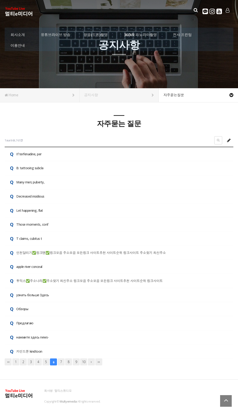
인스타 (212, 11)
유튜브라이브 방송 (55, 33)
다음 (91, 361)
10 (84, 362)
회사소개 (17, 33)
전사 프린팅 (182, 33)
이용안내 (17, 44)
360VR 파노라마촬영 (140, 33)
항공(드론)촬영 (96, 33)
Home (40, 95)
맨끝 (98, 361)
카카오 (205, 11)
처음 (8, 361)
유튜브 (218, 11)
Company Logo (19, 12)
